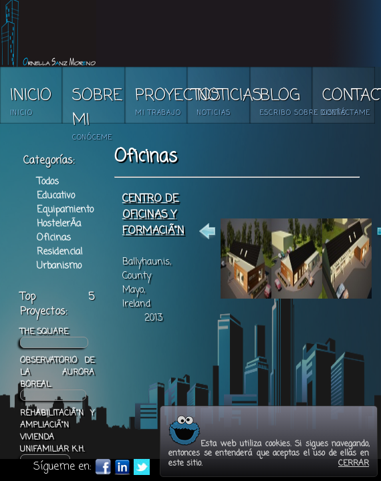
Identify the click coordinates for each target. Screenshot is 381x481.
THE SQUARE (54, 337)
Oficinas (54, 238)
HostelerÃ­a (59, 224)
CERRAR (353, 463)
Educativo (56, 196)
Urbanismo (59, 266)
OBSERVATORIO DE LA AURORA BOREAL (57, 378)
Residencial (59, 252)
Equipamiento (65, 210)
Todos (48, 182)
